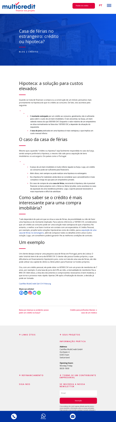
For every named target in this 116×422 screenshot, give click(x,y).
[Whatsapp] (39, 293)
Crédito (33, 52)
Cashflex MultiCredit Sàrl (29, 283)
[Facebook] (21, 293)
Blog (22, 52)
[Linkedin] (26, 293)
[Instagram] (30, 293)
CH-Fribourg (45, 283)
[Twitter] (34, 293)
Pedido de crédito (82, 6)
